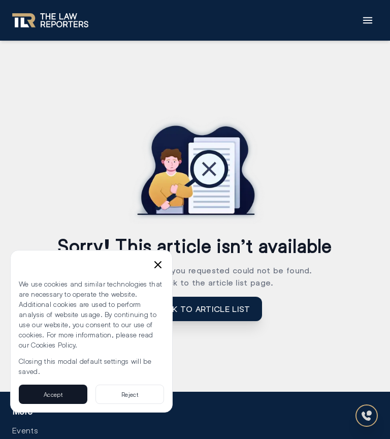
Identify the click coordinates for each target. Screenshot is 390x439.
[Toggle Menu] (368, 20)
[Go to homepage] (50, 20)
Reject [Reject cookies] (129, 394)
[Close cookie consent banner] (158, 265)
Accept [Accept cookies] (53, 394)
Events (25, 430)
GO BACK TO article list (195, 308)
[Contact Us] (366, 415)
